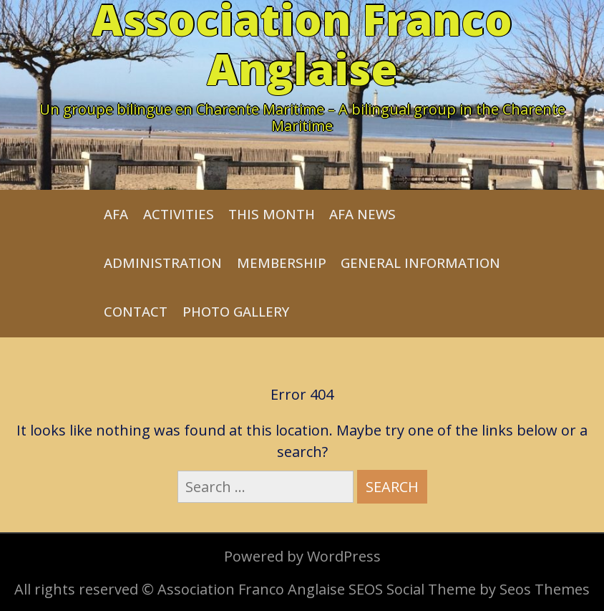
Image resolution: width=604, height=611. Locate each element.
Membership (281, 262)
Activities (178, 214)
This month (271, 214)
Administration (163, 262)
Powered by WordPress (302, 556)
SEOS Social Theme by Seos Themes (469, 589)
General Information (420, 262)
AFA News (362, 214)
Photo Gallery (235, 311)
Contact (135, 311)
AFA (116, 214)
